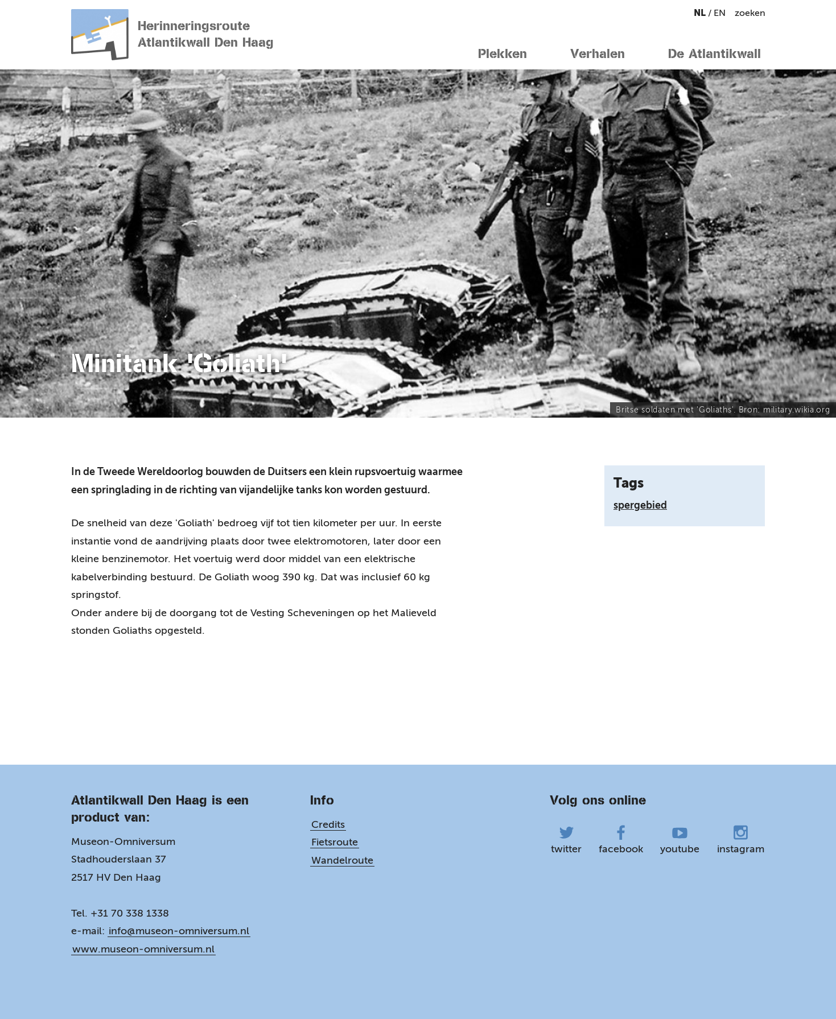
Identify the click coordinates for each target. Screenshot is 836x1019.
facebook (621, 840)
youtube (679, 840)
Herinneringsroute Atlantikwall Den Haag (172, 34)
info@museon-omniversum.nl (179, 931)
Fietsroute (334, 842)
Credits (328, 824)
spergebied (640, 505)
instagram (740, 840)
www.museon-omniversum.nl (143, 949)
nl (701, 12)
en (720, 12)
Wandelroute (342, 860)
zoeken (750, 12)
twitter (566, 840)
